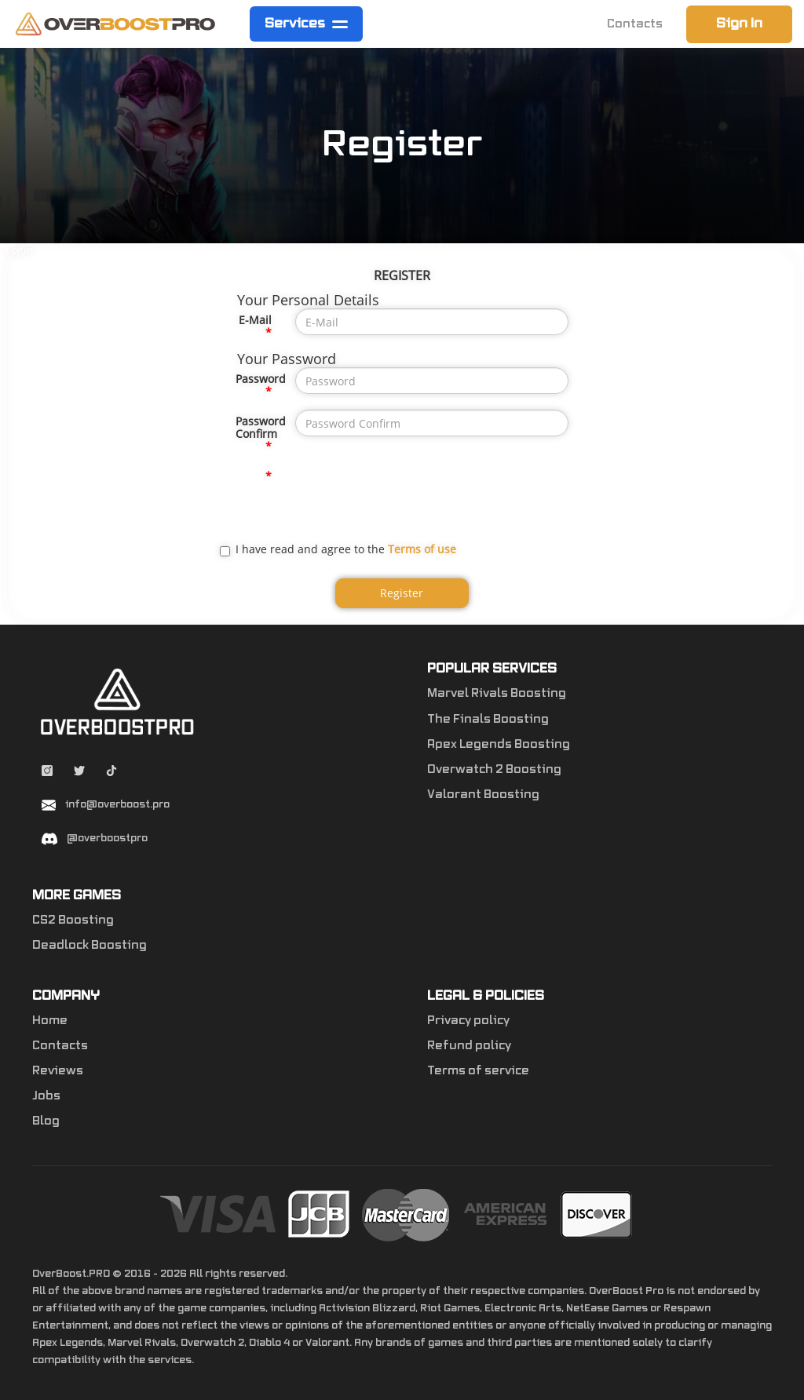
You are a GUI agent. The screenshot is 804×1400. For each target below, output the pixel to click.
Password (259, 378)
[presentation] (414, 495)
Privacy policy (468, 1020)
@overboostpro (107, 838)
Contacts (635, 24)
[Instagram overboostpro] (48, 772)
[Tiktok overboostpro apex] (111, 772)
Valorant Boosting (483, 794)
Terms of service (478, 1071)
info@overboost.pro (117, 804)
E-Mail (255, 319)
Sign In (739, 23)
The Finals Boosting (488, 719)
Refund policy (469, 1046)
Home (50, 1020)
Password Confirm (259, 427)
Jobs (46, 1096)
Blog (46, 1121)
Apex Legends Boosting (498, 744)
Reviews (57, 1071)
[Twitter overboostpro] (80, 772)
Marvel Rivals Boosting (496, 693)
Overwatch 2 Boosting (494, 769)
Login (19, 249)
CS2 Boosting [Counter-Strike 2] (73, 920)
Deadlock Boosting (89, 945)
